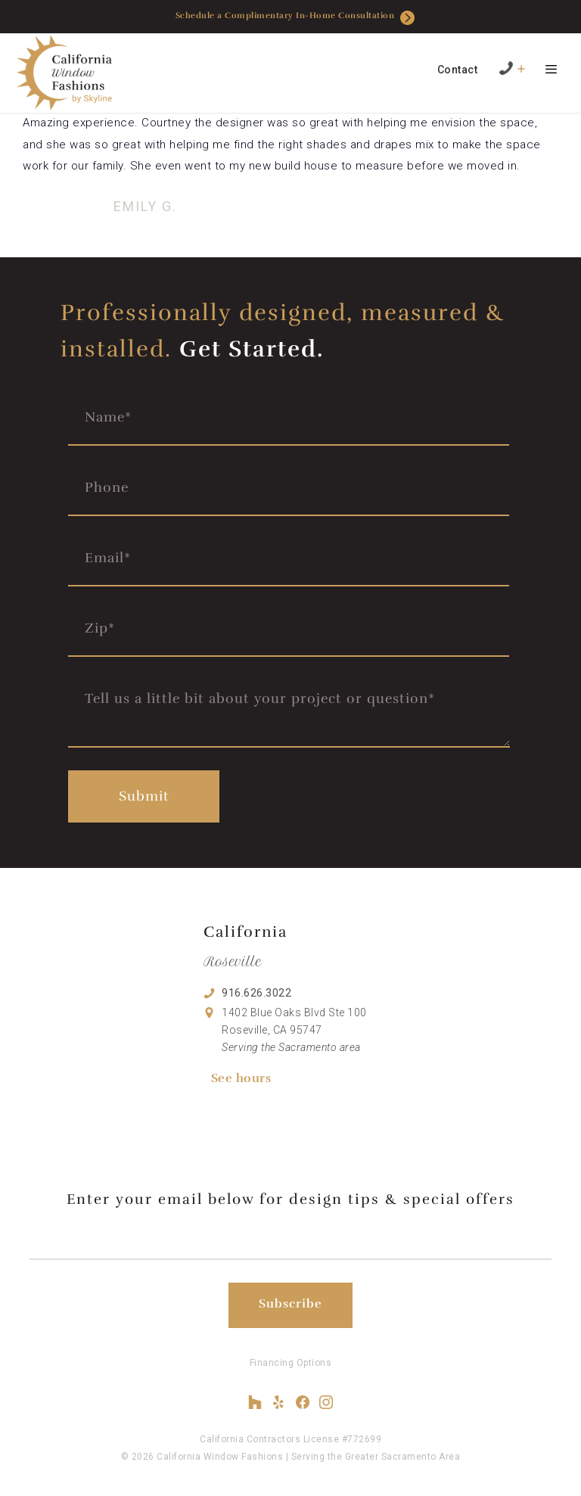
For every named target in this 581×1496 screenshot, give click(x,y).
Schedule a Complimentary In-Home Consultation (295, 18)
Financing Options (291, 1363)
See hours (241, 1078)
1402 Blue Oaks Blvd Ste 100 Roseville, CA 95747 (294, 1029)
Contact (457, 70)
